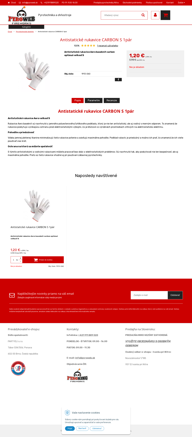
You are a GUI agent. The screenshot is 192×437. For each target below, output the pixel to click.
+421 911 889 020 (88, 335)
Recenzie (111, 100)
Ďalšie (181, 3)
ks (17, 260)
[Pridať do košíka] (43, 259)
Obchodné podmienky (132, 3)
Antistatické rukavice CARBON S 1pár (33, 227)
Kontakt (170, 3)
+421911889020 (51, 3)
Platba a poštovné (154, 3)
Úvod (13, 3)
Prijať (70, 428)
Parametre (94, 100)
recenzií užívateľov (107, 45)
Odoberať (175, 295)
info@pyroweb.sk (30, 3)
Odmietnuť (97, 428)
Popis (77, 100)
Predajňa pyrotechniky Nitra (106, 3)
